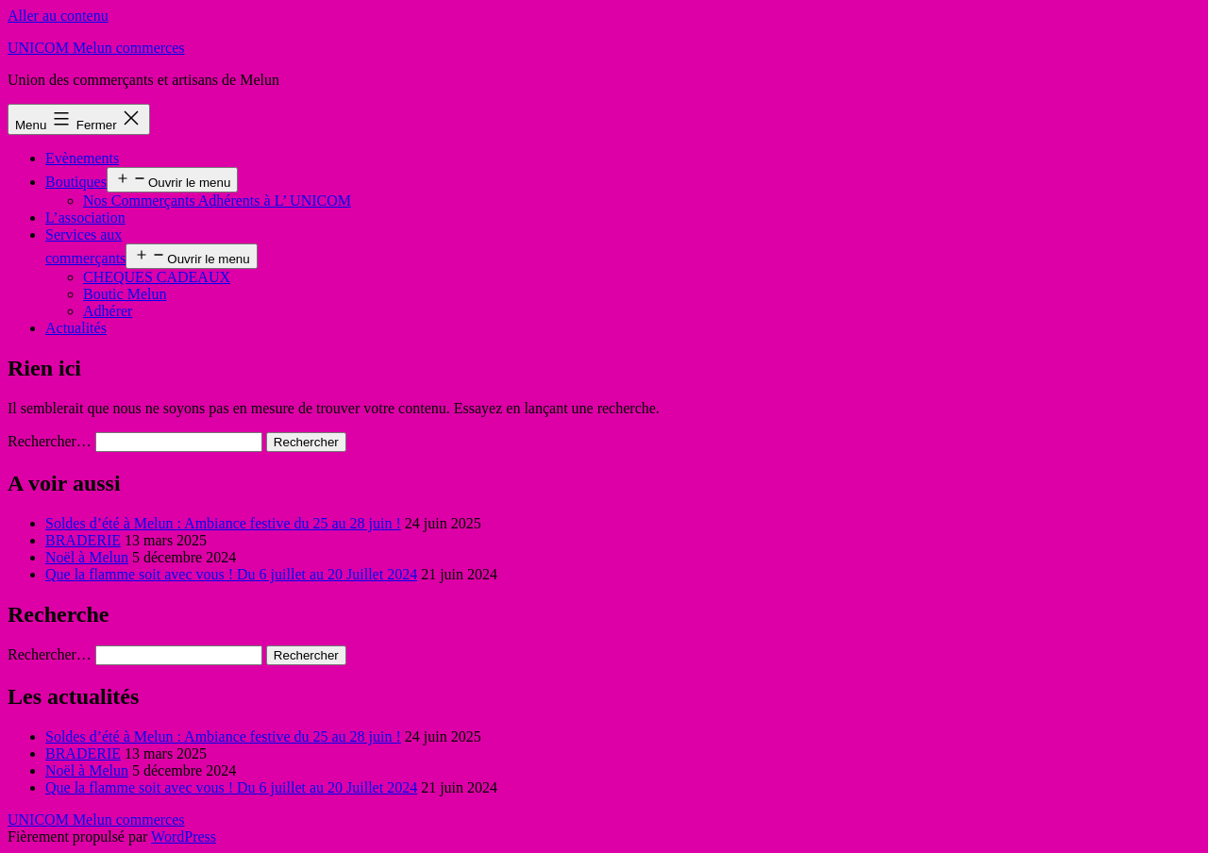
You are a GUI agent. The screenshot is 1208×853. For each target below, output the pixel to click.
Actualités (76, 328)
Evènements (82, 158)
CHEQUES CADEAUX (156, 277)
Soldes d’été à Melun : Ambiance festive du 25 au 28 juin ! (223, 523)
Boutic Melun (124, 294)
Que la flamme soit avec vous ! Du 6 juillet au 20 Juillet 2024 (231, 574)
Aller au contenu (58, 16)
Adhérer (107, 311)
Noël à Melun (86, 557)
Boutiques (76, 182)
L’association (85, 217)
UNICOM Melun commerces (96, 48)
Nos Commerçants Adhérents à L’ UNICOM (217, 200)
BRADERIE (83, 540)
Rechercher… (50, 441)
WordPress (183, 836)
